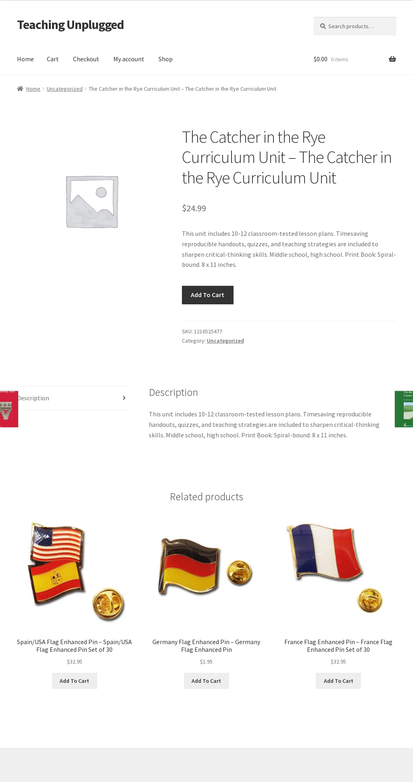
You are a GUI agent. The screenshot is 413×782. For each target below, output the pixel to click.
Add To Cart (207, 295)
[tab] (74, 398)
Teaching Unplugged (70, 25)
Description (33, 398)
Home (25, 59)
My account (128, 59)
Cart (53, 59)
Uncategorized (65, 88)
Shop (166, 59)
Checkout (86, 59)
